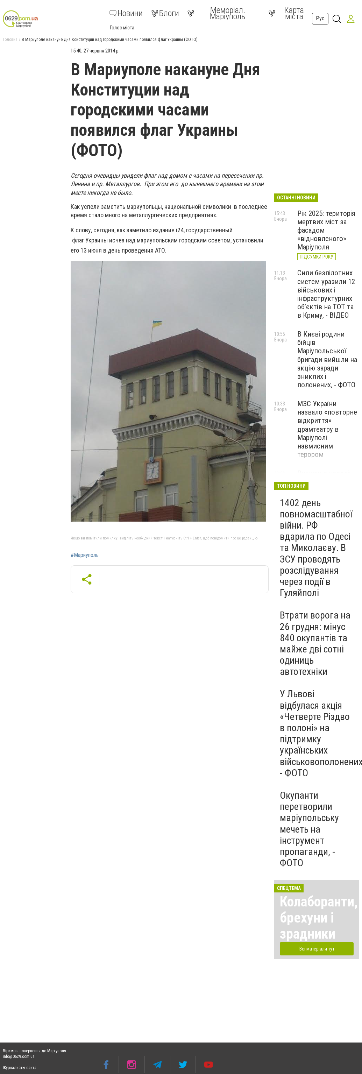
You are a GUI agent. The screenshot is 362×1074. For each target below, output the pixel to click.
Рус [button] (320, 18)
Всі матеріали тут (316, 949)
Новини (126, 13)
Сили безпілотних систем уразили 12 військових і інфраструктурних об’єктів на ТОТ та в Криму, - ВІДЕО (326, 294)
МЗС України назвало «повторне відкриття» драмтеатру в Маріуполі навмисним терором (327, 429)
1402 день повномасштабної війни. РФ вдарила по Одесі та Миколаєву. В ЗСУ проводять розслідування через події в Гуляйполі (316, 548)
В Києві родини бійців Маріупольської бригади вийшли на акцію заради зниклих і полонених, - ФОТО (327, 359)
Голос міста (122, 27)
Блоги (165, 13)
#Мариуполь (85, 555)
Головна (10, 39)
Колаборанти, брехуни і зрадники (319, 917)
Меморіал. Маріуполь (216, 13)
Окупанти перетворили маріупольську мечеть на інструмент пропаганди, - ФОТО (309, 829)
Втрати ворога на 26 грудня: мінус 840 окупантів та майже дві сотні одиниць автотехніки (315, 643)
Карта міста (286, 13)
